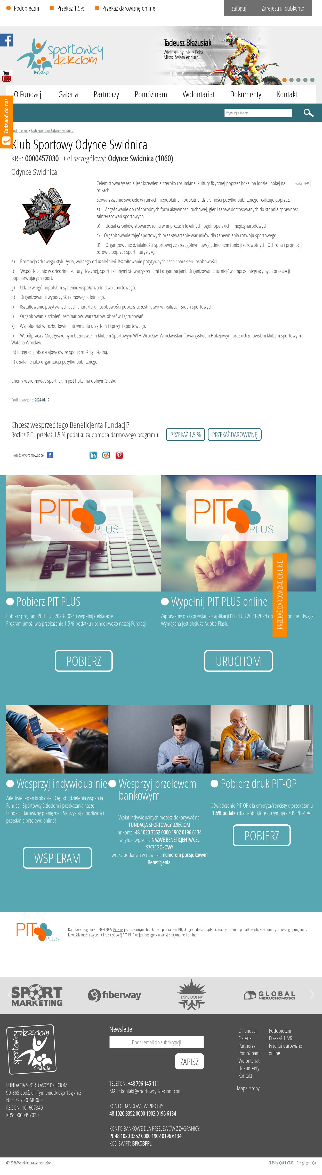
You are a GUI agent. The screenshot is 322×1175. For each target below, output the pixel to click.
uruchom (238, 660)
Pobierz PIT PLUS (49, 601)
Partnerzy (106, 94)
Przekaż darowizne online (280, 594)
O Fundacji (28, 94)
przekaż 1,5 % (185, 434)
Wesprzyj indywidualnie (62, 783)
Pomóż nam (151, 94)
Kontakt (287, 94)
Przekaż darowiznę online (128, 8)
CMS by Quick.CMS (280, 1162)
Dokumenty (245, 94)
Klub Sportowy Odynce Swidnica (52, 130)
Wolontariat (199, 94)
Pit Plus (118, 929)
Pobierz (83, 660)
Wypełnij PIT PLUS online (219, 601)
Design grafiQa (306, 1162)
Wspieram (57, 857)
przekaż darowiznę (234, 434)
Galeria (68, 94)
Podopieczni (26, 8)
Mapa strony (248, 1088)
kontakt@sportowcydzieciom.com (151, 1091)
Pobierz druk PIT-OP (259, 783)
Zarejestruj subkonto (283, 8)
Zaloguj (238, 8)
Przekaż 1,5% (70, 8)
